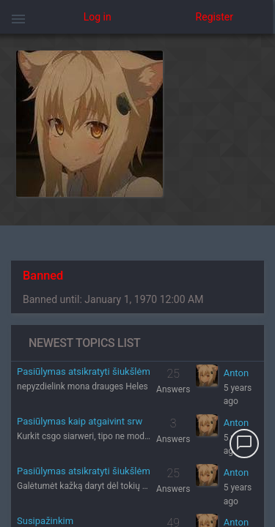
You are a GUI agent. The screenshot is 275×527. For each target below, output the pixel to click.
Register (214, 17)
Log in (97, 17)
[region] (137, 280)
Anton (236, 372)
